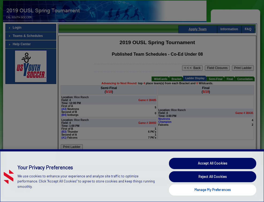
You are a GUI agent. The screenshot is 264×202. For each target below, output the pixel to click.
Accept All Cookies (212, 167)
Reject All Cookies (212, 180)
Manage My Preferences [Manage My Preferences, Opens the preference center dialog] (212, 194)
